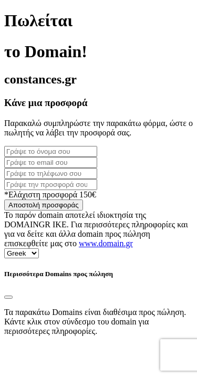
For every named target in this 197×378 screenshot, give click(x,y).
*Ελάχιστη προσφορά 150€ (50, 194)
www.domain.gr (106, 243)
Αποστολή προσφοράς (43, 205)
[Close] (8, 297)
